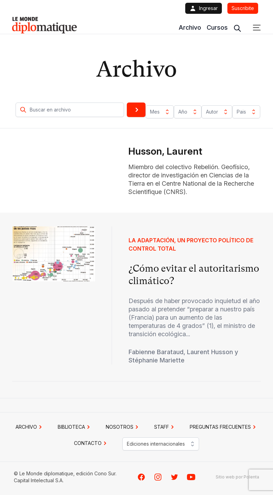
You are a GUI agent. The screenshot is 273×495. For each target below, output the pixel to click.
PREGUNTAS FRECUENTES (224, 427)
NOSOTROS (123, 427)
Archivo (190, 27)
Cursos (217, 27)
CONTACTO (91, 443)
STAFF (165, 427)
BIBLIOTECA (75, 427)
